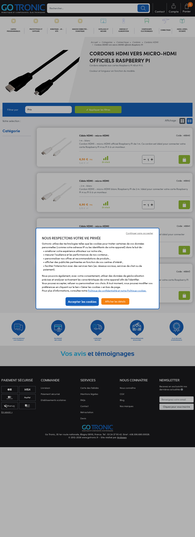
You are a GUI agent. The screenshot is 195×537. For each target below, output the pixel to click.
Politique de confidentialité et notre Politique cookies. (117, 290)
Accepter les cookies (82, 301)
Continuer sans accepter (139, 233)
